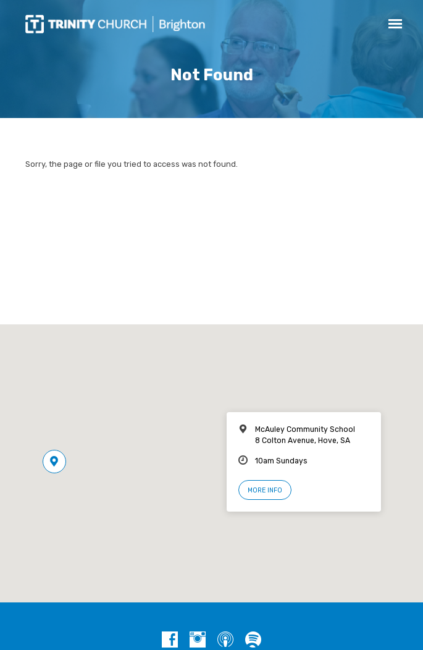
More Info (265, 490)
